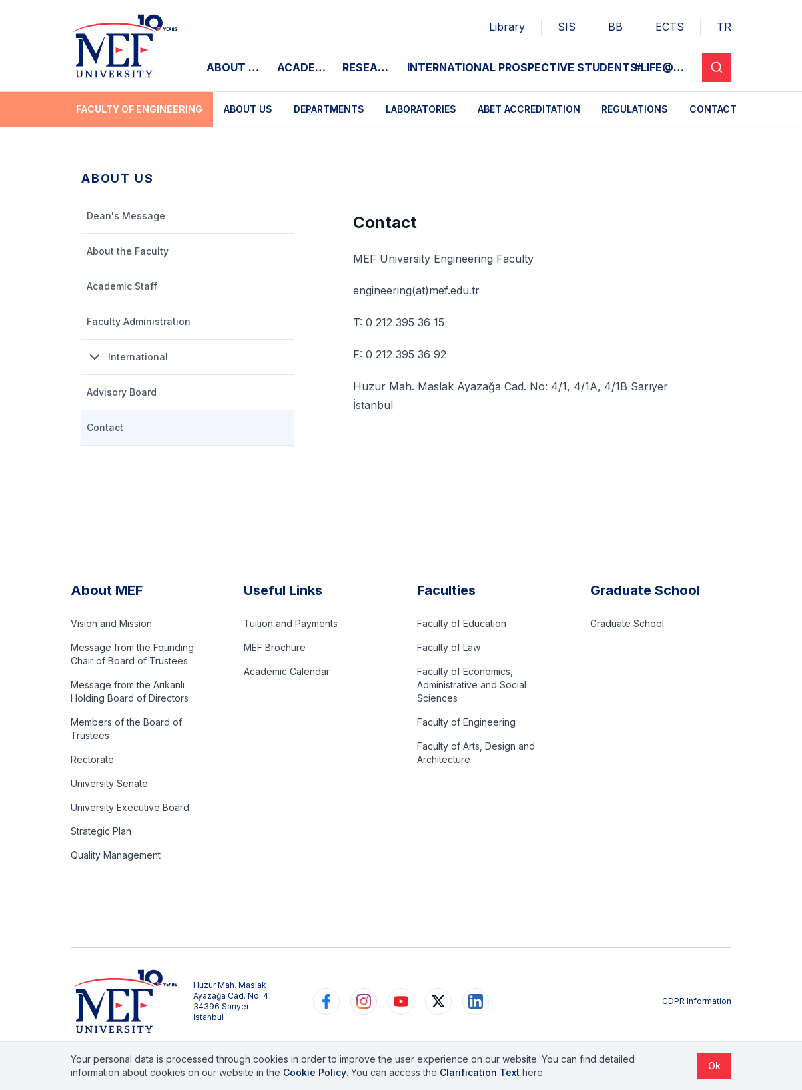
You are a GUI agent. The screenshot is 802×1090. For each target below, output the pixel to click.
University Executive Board (130, 807)
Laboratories (421, 109)
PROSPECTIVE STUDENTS (567, 67)
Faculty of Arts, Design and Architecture (476, 752)
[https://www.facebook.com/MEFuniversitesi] (326, 1001)
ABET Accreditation (529, 109)
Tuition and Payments (291, 623)
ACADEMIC (305, 67)
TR (724, 26)
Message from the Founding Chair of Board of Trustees (132, 654)
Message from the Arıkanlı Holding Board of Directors (130, 691)
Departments (329, 109)
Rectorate (92, 759)
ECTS (669, 26)
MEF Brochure (275, 647)
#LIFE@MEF (664, 67)
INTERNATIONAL (451, 67)
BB (615, 26)
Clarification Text (480, 1072)
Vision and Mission (111, 623)
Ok (714, 1065)
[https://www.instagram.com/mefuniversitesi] (363, 1001)
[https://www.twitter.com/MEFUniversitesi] (438, 1001)
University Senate (109, 783)
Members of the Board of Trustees (126, 728)
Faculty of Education (461, 623)
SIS (567, 26)
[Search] (716, 67)
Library (507, 26)
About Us (248, 109)
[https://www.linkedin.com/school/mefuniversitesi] (475, 1001)
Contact (713, 109)
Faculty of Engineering (139, 109)
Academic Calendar (287, 671)
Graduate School (627, 623)
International (127, 357)
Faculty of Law (448, 647)
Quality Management (116, 855)
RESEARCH (370, 67)
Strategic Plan (101, 831)
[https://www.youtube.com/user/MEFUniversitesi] (401, 1001)
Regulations (635, 109)
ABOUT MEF (237, 67)
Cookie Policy (314, 1072)
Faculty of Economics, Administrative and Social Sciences (471, 685)
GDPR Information (696, 1001)
